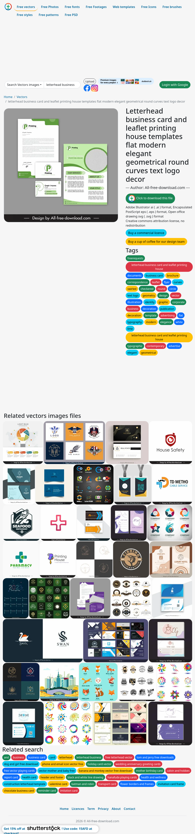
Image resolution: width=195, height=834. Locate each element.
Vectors (22, 97)
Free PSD (71, 15)
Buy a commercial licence (146, 233)
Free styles (25, 15)
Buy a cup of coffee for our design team (156, 242)
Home (8, 97)
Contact (129, 809)
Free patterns (49, 15)
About (116, 809)
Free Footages (96, 7)
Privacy (103, 809)
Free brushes (172, 7)
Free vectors (26, 7)
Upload (89, 81)
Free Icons (148, 7)
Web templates (124, 7)
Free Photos (49, 7)
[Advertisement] (97, 48)
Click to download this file (150, 198)
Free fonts (72, 7)
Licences (78, 809)
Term (91, 809)
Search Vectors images (23, 85)
